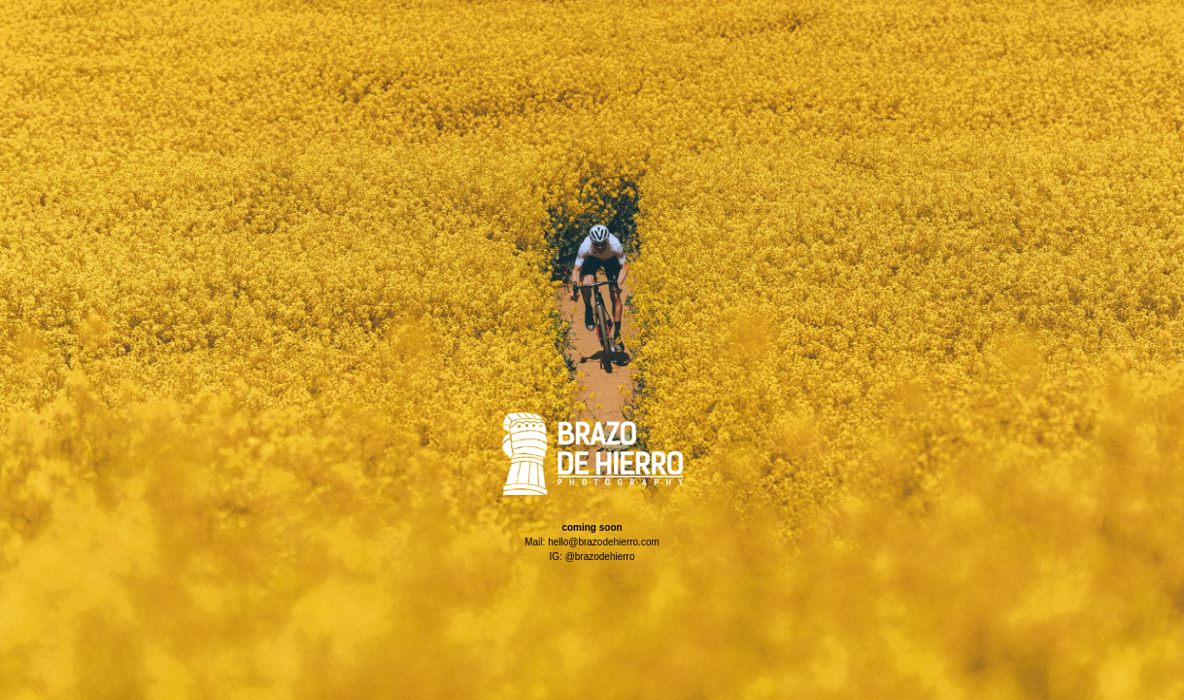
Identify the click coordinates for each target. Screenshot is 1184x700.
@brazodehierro (600, 556)
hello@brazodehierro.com (604, 542)
